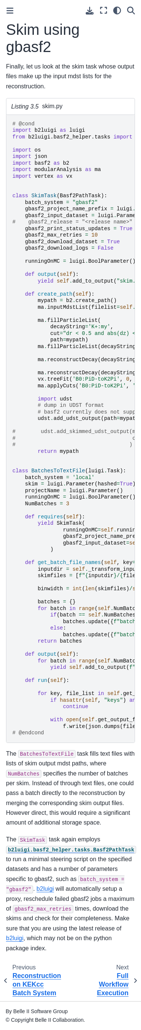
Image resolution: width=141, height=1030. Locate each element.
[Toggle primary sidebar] (10, 10)
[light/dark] (117, 10)
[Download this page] (90, 10)
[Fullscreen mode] (104, 10)
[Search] (131, 10)
